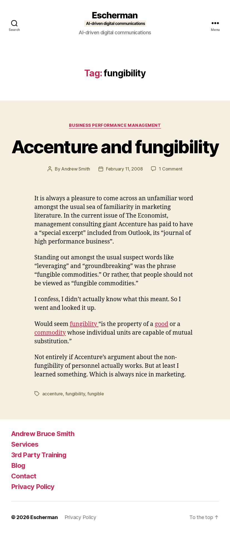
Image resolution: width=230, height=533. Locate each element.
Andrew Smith (75, 169)
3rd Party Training (38, 455)
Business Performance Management (115, 125)
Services (25, 444)
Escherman (44, 517)
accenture (52, 393)
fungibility (75, 393)
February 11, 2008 (124, 169)
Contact (23, 476)
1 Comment (170, 169)
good (161, 324)
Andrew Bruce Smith (42, 434)
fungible (95, 393)
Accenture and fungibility (115, 146)
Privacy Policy (33, 487)
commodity (50, 333)
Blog (18, 465)
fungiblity (84, 324)
